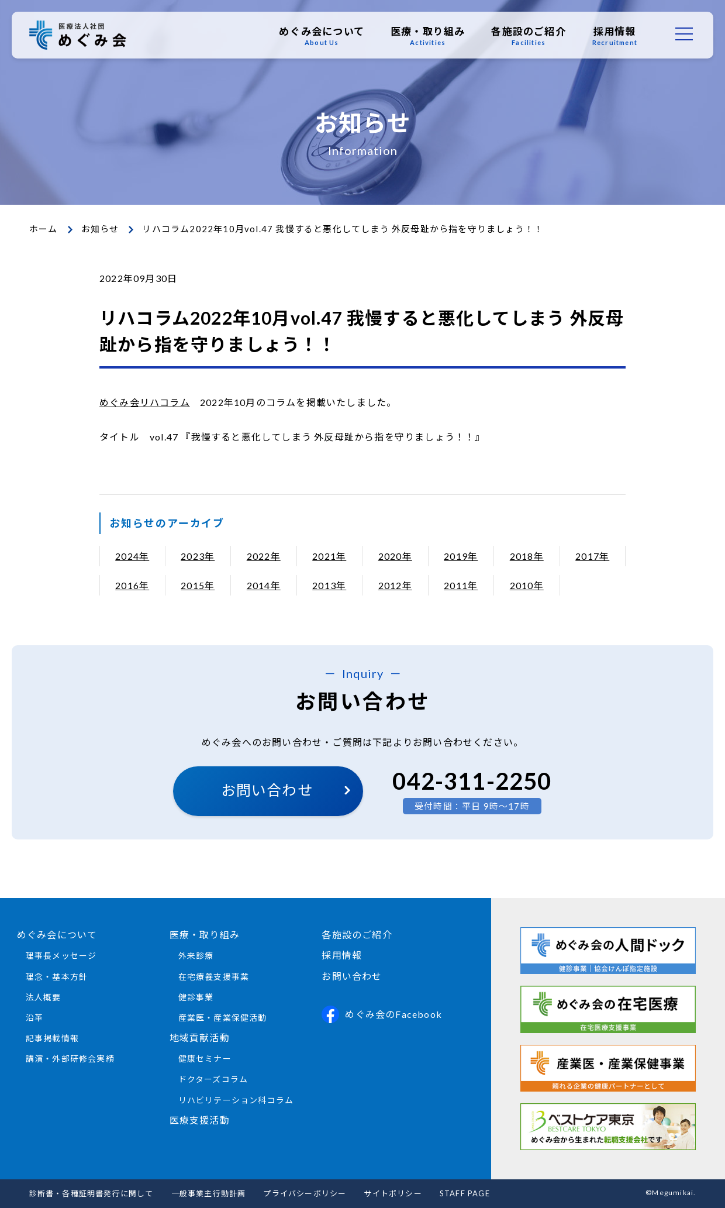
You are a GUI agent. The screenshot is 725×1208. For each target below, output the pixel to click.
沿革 (34, 1018)
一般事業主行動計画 (208, 1193)
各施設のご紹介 (528, 35)
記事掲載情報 (52, 1038)
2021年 (329, 556)
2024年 (132, 556)
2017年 (592, 556)
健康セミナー (205, 1059)
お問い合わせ (267, 790)
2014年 (264, 585)
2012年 (395, 585)
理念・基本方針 (57, 977)
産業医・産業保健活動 (222, 1018)
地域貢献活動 (200, 1037)
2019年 (461, 556)
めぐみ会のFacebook (382, 1014)
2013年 (329, 585)
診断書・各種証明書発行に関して (91, 1193)
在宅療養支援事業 (214, 977)
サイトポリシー (393, 1193)
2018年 (527, 556)
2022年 (264, 556)
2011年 (461, 585)
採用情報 (614, 35)
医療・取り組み (428, 35)
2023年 (198, 556)
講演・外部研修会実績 (70, 1059)
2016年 (132, 585)
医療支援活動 (200, 1120)
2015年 (198, 585)
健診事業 (196, 997)
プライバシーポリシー (304, 1193)
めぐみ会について (321, 35)
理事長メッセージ (61, 956)
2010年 (527, 585)
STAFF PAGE (465, 1193)
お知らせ (100, 228)
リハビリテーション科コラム (236, 1100)
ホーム (43, 228)
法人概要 (43, 997)
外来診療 (196, 956)
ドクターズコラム (213, 1079)
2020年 (395, 556)
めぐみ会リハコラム (144, 402)
